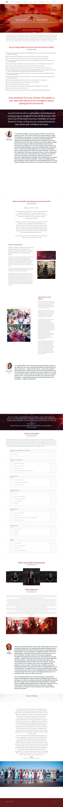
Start (51, 454)
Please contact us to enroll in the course (31, 11)
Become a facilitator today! (31, 30)
